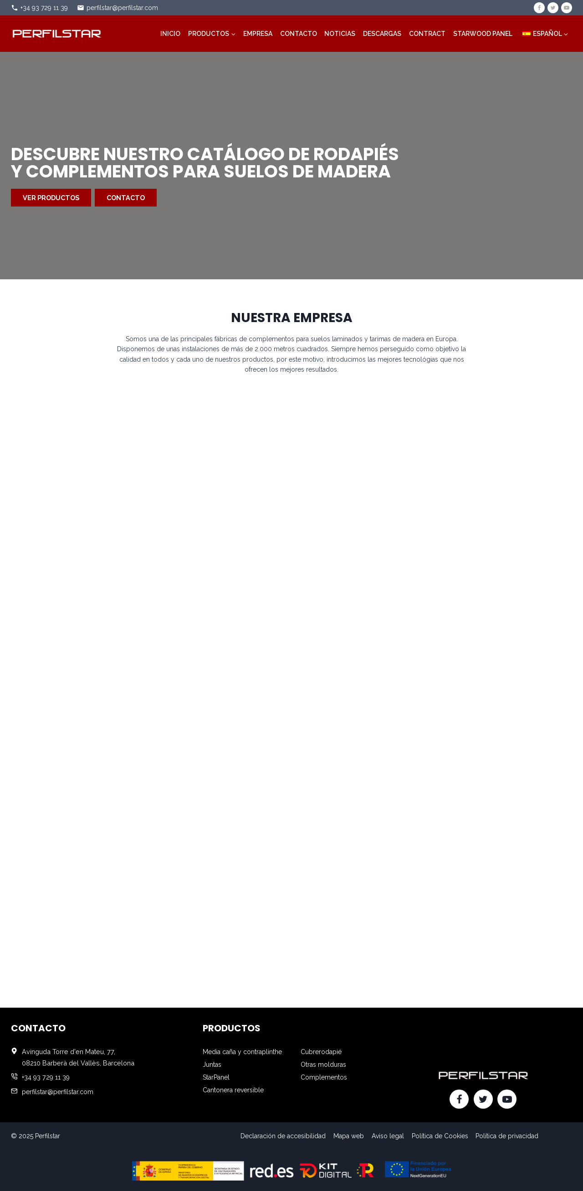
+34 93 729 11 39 (44, 7)
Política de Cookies (440, 1136)
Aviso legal (388, 1136)
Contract (427, 33)
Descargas (382, 33)
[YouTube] (566, 7)
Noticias (339, 33)
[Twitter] (552, 7)
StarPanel (216, 1077)
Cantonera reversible (233, 1090)
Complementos (324, 1077)
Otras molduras (323, 1064)
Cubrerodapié (321, 1051)
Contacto (298, 33)
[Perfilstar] (56, 33)
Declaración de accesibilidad (283, 1136)
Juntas (212, 1064)
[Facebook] (539, 7)
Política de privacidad (507, 1136)
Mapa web (348, 1136)
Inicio (170, 33)
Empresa (257, 33)
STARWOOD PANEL (482, 33)
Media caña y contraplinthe (242, 1051)
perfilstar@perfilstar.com (122, 7)
